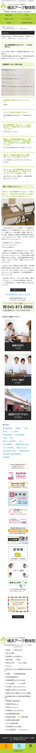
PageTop (18, 617)
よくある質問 (9, 683)
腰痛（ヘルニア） (22, 447)
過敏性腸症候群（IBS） (22, 444)
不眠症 (5, 438)
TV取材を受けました (12, 704)
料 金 (27, 15)
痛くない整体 (9, 653)
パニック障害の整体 (11, 723)
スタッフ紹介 (22, 662)
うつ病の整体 (23, 717)
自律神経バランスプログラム (14, 710)
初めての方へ (18, 650)
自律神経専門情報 (27, 23)
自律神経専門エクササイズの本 (15, 680)
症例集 (9, 23)
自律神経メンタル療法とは (13, 656)
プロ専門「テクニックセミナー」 (15, 686)
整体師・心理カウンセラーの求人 (15, 690)
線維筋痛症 (6, 457)
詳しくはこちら (23, 38)
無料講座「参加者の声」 (13, 700)
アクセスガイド (27, 19)
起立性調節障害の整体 (12, 713)
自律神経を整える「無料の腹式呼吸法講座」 (17, 696)
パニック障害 (14, 431)
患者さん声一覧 (18, 290)
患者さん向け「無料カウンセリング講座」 (18, 693)
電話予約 (6, 746)
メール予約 (19, 746)
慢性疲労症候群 (24, 450)
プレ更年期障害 (7, 444)
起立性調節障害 (20, 434)
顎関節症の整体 (10, 717)
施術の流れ (9, 15)
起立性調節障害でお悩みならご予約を (18, 294)
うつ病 (26, 428)
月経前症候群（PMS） (10, 450)
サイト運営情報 (10, 729)
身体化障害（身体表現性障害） (12, 454)
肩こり (21, 441)
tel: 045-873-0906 (17, 646)
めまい (12, 438)
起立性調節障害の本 (11, 677)
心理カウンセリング (11, 707)
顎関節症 (18, 428)
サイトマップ (23, 729)
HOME (7, 650)
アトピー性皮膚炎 (8, 447)
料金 (18, 659)
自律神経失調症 (7, 428)
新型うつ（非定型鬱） (9, 441)
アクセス (8, 666)
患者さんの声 (9, 19)
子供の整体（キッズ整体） (13, 726)
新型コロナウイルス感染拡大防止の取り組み (18, 669)
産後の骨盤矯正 (7, 434)
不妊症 (5, 431)
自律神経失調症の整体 (12, 720)
